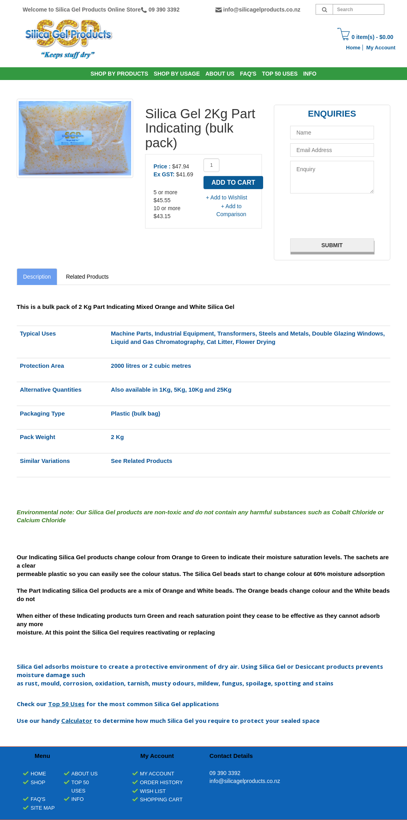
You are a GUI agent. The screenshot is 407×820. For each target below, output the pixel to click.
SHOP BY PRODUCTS (119, 73)
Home (353, 48)
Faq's (248, 73)
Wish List (153, 791)
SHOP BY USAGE (177, 73)
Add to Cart (233, 182)
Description (37, 276)
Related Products (87, 276)
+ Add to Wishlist (226, 197)
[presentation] (337, 215)
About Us (220, 73)
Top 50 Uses (280, 73)
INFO (309, 73)
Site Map (43, 808)
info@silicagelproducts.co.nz (261, 9)
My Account (380, 48)
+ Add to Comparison (231, 210)
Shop (38, 782)
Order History (161, 782)
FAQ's (38, 799)
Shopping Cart (161, 799)
